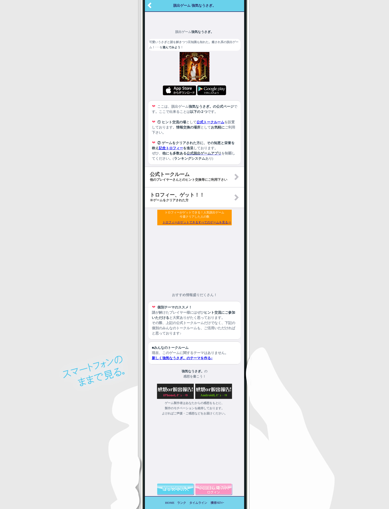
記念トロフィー (171, 148)
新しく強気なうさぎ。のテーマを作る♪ (182, 358)
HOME (170, 503)
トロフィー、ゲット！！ (177, 197)
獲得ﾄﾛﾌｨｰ (217, 503)
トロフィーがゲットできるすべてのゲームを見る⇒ (196, 222)
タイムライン (198, 503)
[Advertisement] (194, 18)
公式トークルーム (210, 122)
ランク (181, 503)
